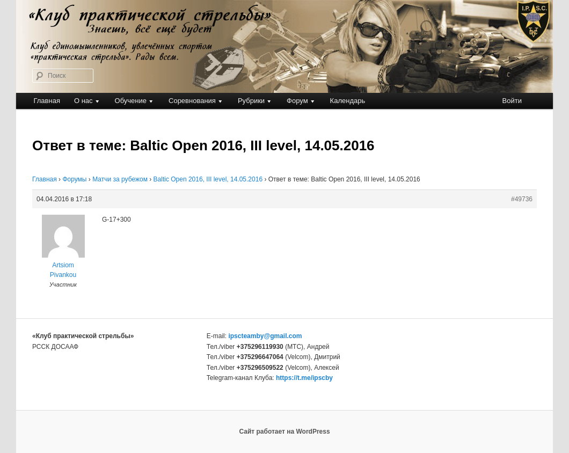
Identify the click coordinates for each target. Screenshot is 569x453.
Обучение (131, 101)
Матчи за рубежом (120, 179)
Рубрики (251, 101)
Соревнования (192, 101)
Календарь (348, 101)
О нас (83, 101)
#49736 (521, 199)
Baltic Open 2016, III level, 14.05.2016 (208, 179)
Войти (512, 101)
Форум (297, 101)
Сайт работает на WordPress (284, 431)
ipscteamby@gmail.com (265, 336)
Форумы (74, 179)
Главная (46, 101)
